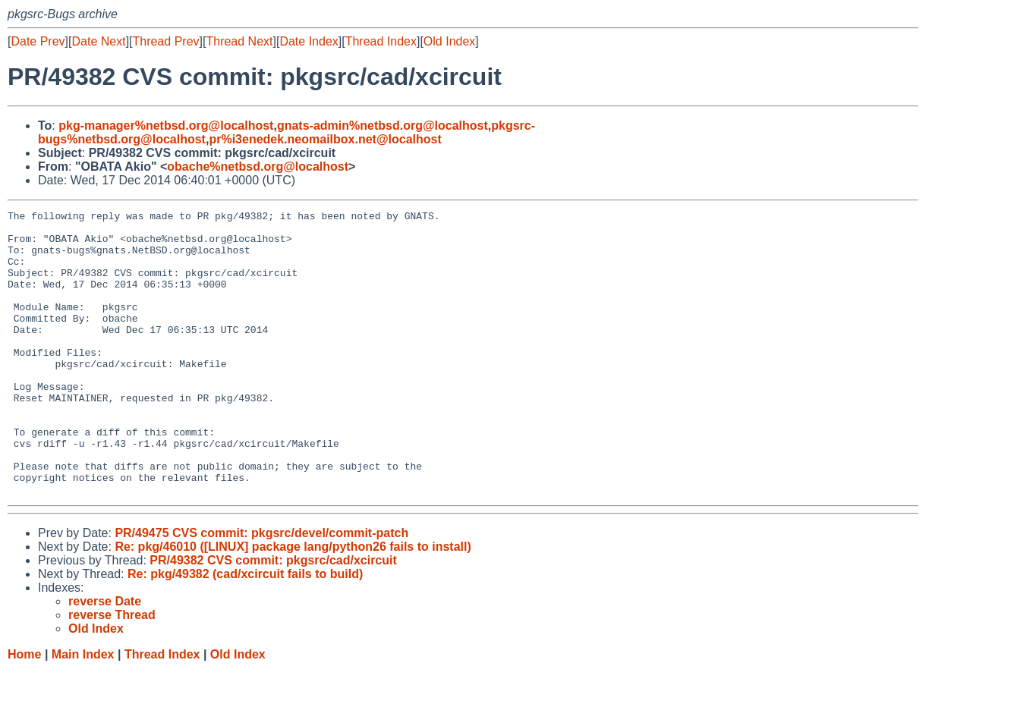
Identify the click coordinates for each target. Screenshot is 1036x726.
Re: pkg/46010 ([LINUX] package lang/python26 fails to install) (293, 603)
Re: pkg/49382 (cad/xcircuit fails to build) (245, 630)
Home (24, 711)
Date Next (98, 41)
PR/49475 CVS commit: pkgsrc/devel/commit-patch (261, 589)
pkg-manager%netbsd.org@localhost (165, 125)
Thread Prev (166, 41)
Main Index (83, 711)
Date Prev (38, 41)
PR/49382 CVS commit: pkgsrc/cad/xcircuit (273, 617)
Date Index (308, 41)
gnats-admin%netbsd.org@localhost (382, 125)
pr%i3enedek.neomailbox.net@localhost (325, 139)
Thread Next (239, 41)
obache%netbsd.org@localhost (257, 166)
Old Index (449, 41)
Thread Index (381, 41)
